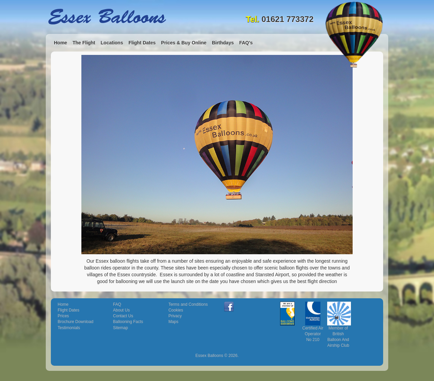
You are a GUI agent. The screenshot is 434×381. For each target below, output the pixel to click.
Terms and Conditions (188, 304)
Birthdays (223, 42)
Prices (63, 316)
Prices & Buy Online (183, 42)
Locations (112, 42)
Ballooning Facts (128, 321)
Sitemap (120, 327)
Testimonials (69, 327)
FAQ (117, 304)
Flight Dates (142, 42)
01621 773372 (287, 19)
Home (60, 42)
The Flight (84, 42)
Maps (173, 321)
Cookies (176, 310)
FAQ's (246, 42)
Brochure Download (75, 321)
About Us (121, 310)
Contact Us (123, 316)
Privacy (175, 316)
